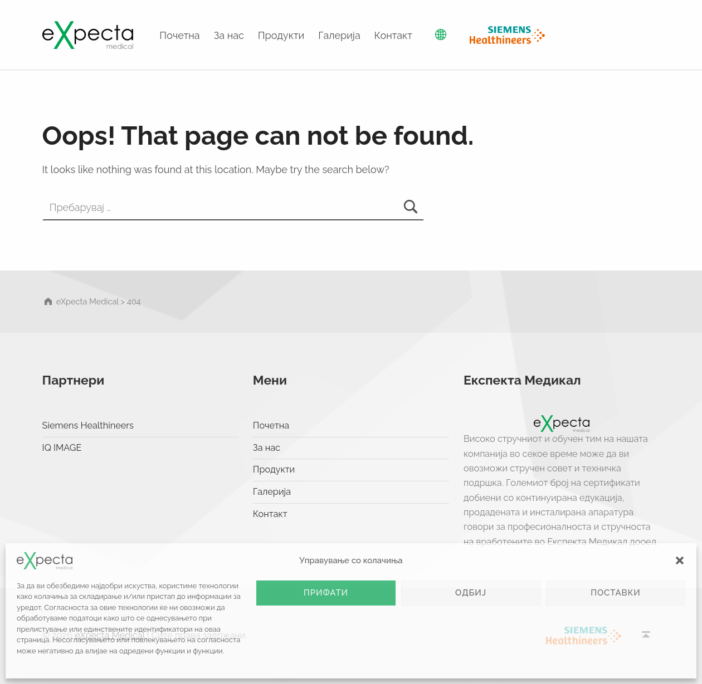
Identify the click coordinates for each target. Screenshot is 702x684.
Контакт (393, 35)
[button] (679, 560)
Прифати (326, 593)
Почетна (179, 35)
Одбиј (470, 593)
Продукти (281, 35)
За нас (229, 35)
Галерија (339, 35)
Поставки (616, 593)
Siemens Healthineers (88, 425)
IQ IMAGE (62, 447)
